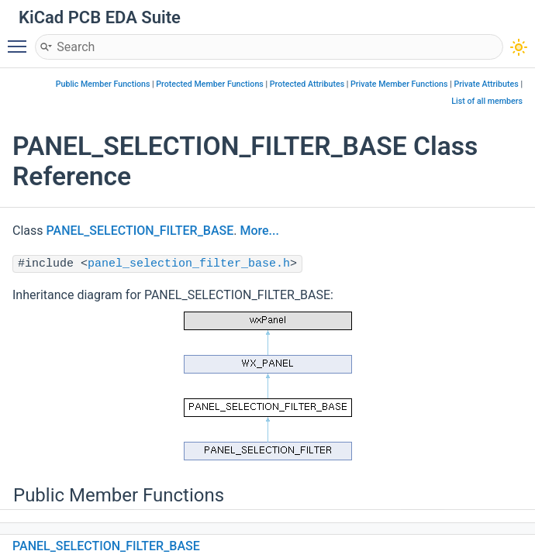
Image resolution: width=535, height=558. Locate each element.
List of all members (487, 101)
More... (259, 230)
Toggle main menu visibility (21, 39)
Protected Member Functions (210, 84)
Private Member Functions (398, 84)
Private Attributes (486, 84)
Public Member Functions (103, 84)
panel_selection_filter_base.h (189, 263)
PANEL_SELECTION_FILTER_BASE (140, 230)
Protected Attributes (307, 84)
